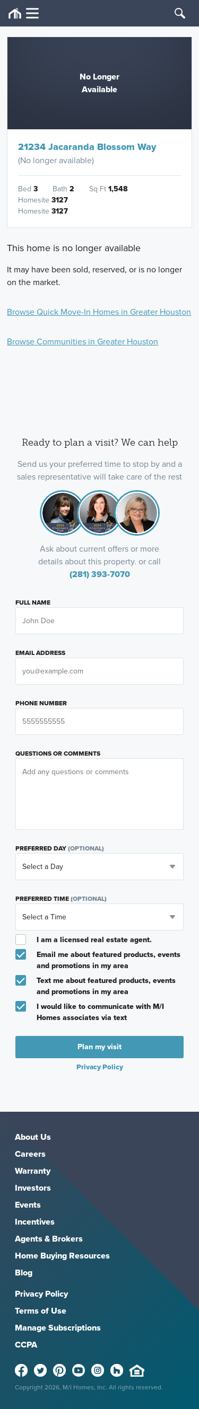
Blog (23, 1272)
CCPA (26, 1345)
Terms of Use (40, 1311)
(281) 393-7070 (100, 574)
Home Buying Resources (62, 1256)
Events (28, 1205)
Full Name (32, 602)
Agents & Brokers (49, 1239)
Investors (33, 1188)
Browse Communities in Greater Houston (82, 341)
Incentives (35, 1222)
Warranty (32, 1171)
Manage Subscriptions (58, 1328)
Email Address (40, 653)
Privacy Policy (99, 1066)
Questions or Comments (57, 753)
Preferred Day (59, 848)
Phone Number (41, 703)
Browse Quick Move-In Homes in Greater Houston (99, 312)
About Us (33, 1137)
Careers (30, 1154)
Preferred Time (61, 898)
